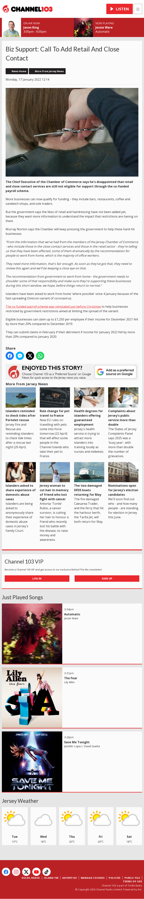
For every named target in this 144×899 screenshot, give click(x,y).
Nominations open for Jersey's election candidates (123, 479)
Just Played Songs (22, 597)
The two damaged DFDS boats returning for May (89, 479)
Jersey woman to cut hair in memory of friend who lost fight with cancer (55, 481)
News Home (19, 71)
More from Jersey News (49, 71)
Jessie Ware (104, 27)
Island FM (51, 877)
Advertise (69, 877)
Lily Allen (69, 682)
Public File (132, 877)
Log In (36, 578)
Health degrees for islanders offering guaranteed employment (89, 406)
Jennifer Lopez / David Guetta (82, 746)
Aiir (140, 889)
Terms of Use (132, 881)
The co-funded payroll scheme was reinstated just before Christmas (53, 306)
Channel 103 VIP (24, 561)
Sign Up (107, 578)
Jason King (31, 27)
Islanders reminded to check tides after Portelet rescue (21, 404)
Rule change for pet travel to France (55, 402)
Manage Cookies (93, 877)
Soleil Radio (31, 877)
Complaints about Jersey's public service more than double (123, 407)
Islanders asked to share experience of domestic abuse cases (21, 481)
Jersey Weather (20, 801)
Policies (115, 877)
